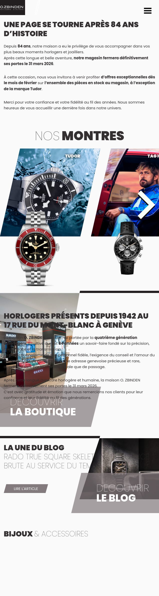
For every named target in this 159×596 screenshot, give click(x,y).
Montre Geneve (12, 7)
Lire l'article (26, 488)
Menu (147, 11)
